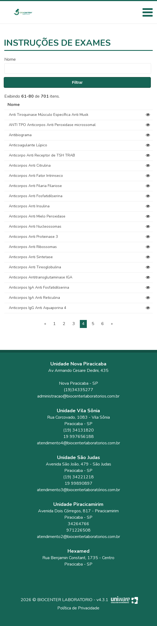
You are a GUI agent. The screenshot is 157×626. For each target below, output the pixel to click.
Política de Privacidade (78, 608)
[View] (147, 115)
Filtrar (77, 82)
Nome (10, 59)
